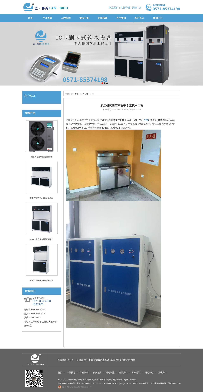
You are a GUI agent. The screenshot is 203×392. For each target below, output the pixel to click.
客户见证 (139, 18)
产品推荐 (47, 18)
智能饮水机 (81, 360)
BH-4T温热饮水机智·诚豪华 (41, 239)
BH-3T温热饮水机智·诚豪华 (41, 280)
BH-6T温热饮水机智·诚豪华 (41, 198)
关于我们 (121, 18)
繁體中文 (136, 7)
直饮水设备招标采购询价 (123, 360)
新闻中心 (158, 18)
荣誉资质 (125, 7)
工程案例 (66, 18)
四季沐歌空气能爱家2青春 (42, 157)
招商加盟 (102, 18)
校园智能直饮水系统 (99, 360)
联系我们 (113, 7)
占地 (146, 120)
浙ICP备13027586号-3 (67, 383)
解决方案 (84, 18)
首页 (30, 18)
